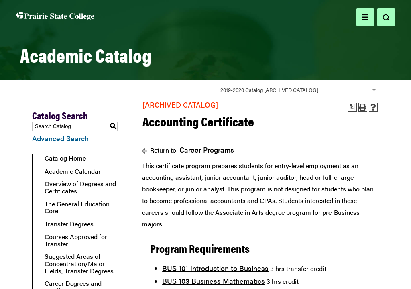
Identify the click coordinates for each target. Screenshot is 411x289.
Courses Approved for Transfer (76, 240)
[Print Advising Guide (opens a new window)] (352, 107)
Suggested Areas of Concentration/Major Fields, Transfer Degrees (79, 263)
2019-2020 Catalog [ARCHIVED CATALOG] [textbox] (269, 90)
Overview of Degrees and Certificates (80, 187)
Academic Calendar (73, 171)
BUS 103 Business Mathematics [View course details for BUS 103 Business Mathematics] (213, 281)
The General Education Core (77, 207)
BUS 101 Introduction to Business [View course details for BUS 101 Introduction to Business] (215, 268)
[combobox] (298, 89)
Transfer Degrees (69, 224)
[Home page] (55, 17)
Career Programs (206, 149)
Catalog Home (65, 158)
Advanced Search (60, 138)
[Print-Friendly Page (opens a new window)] (362, 107)
